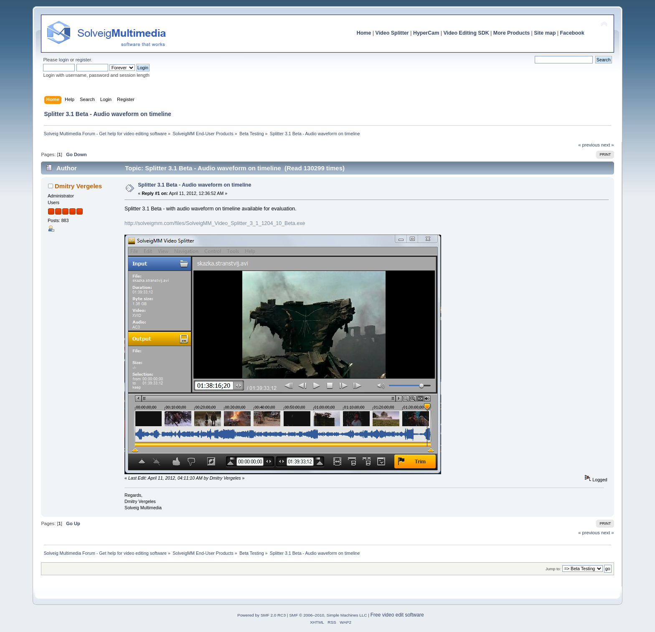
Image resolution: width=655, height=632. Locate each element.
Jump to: (553, 568)
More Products (511, 33)
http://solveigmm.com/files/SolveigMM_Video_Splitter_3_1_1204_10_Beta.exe (214, 223)
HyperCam (426, 33)
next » (607, 144)
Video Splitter (392, 33)
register (83, 59)
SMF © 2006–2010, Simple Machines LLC (328, 615)
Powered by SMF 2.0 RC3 (261, 615)
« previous (589, 144)
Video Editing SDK (466, 33)
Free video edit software (397, 615)
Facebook (572, 33)
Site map (545, 33)
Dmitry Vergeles (78, 186)
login (64, 59)
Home (364, 33)
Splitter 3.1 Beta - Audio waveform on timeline (194, 185)
